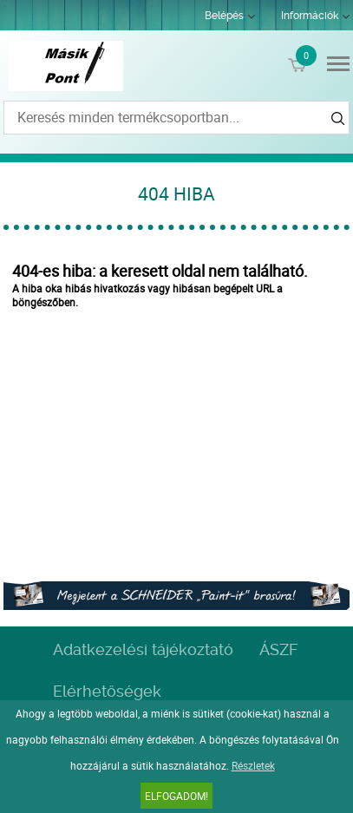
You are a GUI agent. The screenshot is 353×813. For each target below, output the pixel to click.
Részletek (253, 765)
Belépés (224, 16)
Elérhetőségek (107, 691)
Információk (309, 16)
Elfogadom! (176, 796)
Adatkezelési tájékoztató (143, 649)
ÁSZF (278, 649)
